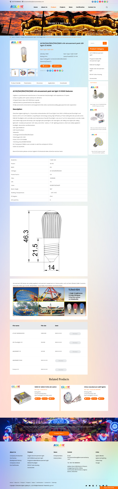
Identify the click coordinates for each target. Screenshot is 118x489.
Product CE (16, 369)
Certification (80, 7)
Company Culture (15, 463)
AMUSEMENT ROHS (17, 360)
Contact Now (59, 433)
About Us (44, 7)
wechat (107, 2)
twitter (97, 2)
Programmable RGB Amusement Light (95, 60)
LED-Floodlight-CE (17, 342)
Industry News (57, 458)
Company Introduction (16, 456)
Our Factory (13, 458)
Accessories (93, 78)
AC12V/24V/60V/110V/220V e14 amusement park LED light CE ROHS (64, 37)
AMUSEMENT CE (17, 351)
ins (102, 2)
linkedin (95, 2)
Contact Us (92, 7)
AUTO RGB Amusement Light (96, 54)
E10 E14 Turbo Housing (96, 74)
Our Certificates (14, 465)
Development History (15, 460)
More (51, 398)
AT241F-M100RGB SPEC (19, 333)
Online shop (99, 460)
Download (75, 333)
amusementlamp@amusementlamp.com (34, 1)
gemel (51, 485)
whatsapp (105, 2)
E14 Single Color (41, 37)
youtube (100, 2)
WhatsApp (103, 485)
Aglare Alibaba (100, 456)
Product (53, 7)
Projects (62, 7)
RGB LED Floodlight (95, 65)
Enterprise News (58, 456)
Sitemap (54, 482)
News (70, 7)
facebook (93, 2)
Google (98, 463)
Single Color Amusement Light (28, 37)
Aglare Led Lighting (101, 458)
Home (36, 7)
